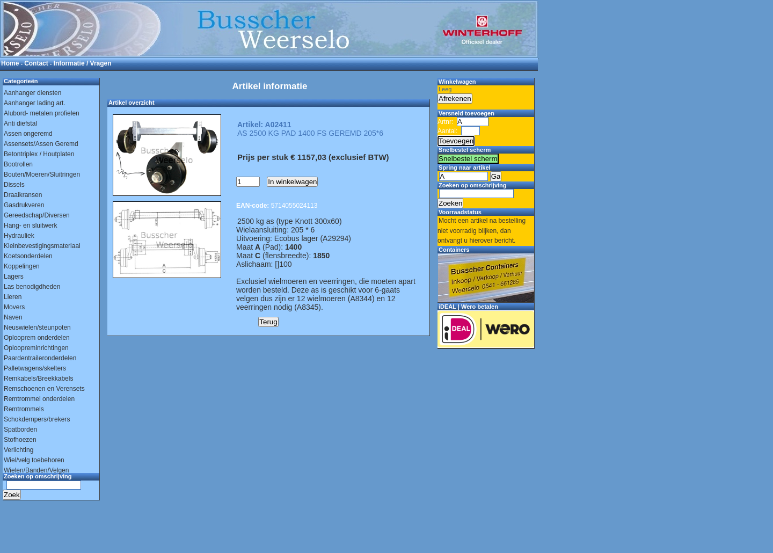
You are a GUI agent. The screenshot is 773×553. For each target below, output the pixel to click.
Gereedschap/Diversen (37, 215)
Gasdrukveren (24, 205)
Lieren (12, 297)
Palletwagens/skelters (35, 368)
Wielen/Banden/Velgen (36, 470)
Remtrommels (24, 409)
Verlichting (18, 450)
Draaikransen (23, 195)
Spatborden (20, 429)
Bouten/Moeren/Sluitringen (42, 174)
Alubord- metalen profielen (41, 113)
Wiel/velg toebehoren (34, 460)
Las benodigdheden (32, 286)
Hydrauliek (19, 235)
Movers (14, 307)
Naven (13, 317)
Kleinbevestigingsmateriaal (42, 246)
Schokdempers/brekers (37, 419)
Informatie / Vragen (83, 63)
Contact (36, 63)
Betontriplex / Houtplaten (39, 154)
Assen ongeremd (28, 133)
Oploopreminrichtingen (36, 348)
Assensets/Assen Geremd (41, 144)
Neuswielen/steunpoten (37, 327)
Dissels (14, 184)
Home (10, 63)
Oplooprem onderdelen (37, 337)
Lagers (14, 276)
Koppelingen (22, 266)
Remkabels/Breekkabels (38, 378)
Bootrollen (18, 164)
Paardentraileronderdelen (40, 358)
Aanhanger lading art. (34, 103)
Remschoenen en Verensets (44, 388)
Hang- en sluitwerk (30, 225)
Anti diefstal (20, 123)
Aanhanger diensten (32, 93)
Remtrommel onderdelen (39, 399)
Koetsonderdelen (28, 256)
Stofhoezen (20, 439)
